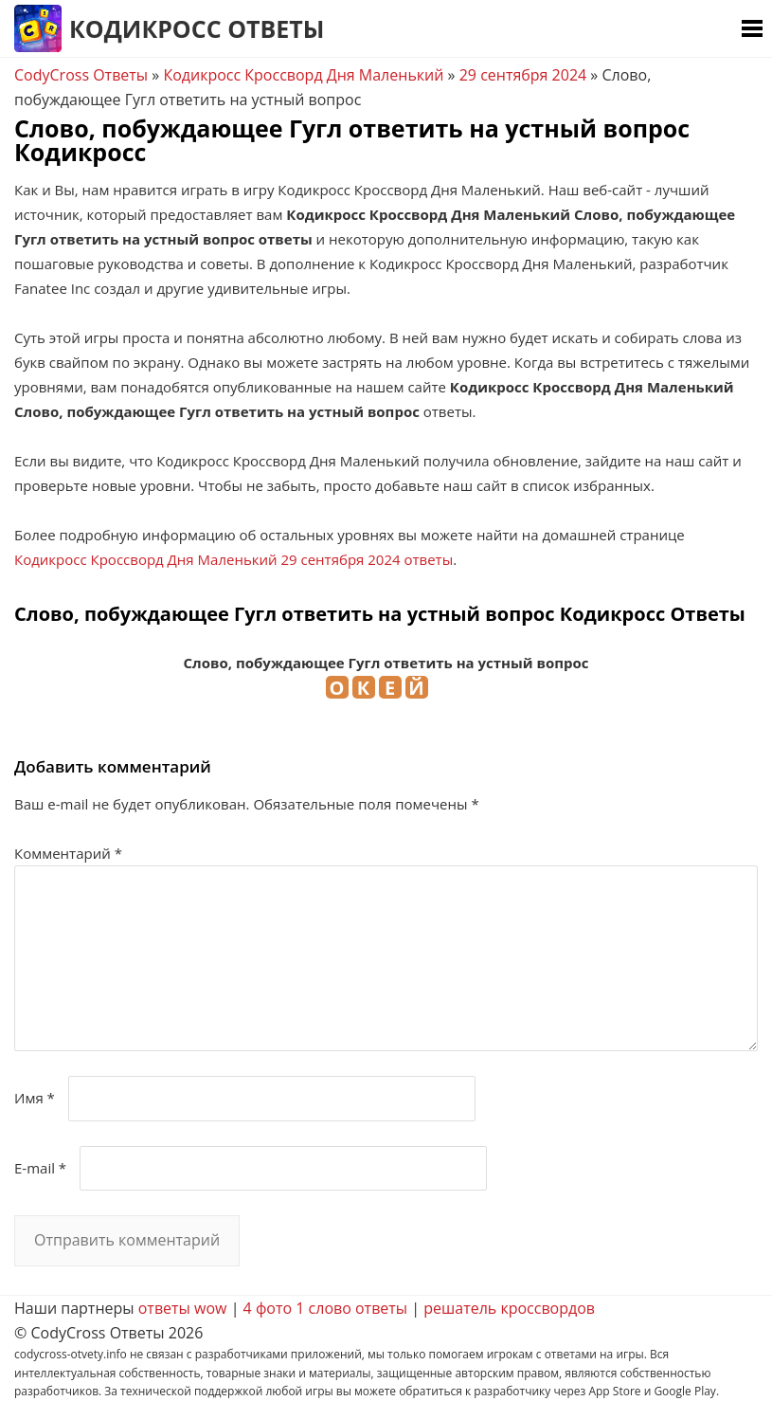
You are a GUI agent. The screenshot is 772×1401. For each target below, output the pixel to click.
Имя (34, 1097)
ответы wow (182, 1308)
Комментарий (68, 853)
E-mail (40, 1167)
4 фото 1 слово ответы (325, 1308)
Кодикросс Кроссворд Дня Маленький (303, 74)
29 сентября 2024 (523, 74)
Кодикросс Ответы (196, 28)
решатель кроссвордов (509, 1308)
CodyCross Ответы (81, 74)
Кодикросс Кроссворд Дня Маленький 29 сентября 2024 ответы (233, 559)
